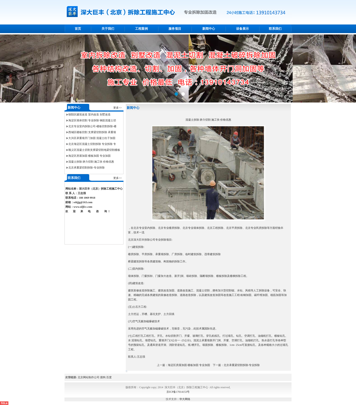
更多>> (117, 107)
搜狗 (103, 377)
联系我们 (275, 28)
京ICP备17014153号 (178, 391)
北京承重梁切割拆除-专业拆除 (86, 167)
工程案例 (141, 28)
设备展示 (242, 28)
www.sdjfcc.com (83, 206)
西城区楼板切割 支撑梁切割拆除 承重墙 (92, 132)
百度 (109, 377)
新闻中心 (208, 28)
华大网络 (184, 399)
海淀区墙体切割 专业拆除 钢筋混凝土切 (92, 120)
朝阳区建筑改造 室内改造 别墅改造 (89, 114)
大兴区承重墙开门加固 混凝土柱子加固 (91, 138)
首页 (78, 28)
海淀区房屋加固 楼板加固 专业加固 (89, 155)
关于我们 (107, 28)
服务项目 (174, 28)
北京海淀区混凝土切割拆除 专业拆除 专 (92, 144)
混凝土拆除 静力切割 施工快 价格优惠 (91, 161)
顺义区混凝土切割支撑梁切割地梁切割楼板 (94, 149)
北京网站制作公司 (88, 377)
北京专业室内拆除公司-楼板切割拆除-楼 (92, 126)
